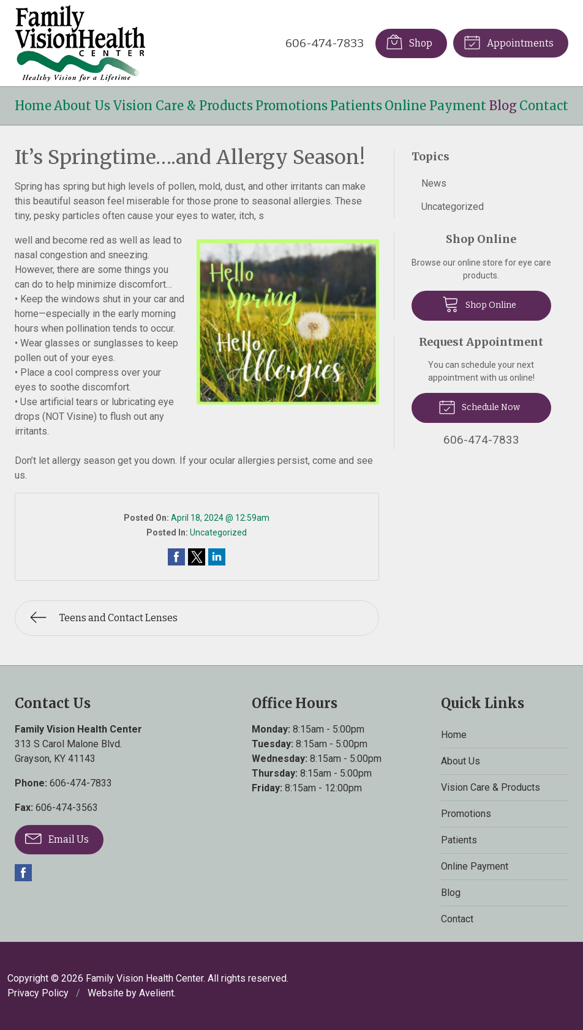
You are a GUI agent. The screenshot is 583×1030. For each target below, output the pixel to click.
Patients (356, 105)
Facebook (23, 872)
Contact (543, 105)
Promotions (291, 105)
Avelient (156, 993)
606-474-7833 (324, 43)
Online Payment (435, 105)
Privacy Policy (38, 993)
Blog (503, 105)
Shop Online (479, 303)
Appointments (509, 41)
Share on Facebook (176, 556)
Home (33, 105)
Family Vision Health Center (144, 978)
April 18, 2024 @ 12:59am (220, 518)
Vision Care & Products (183, 105)
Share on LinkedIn (216, 556)
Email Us (57, 837)
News (433, 183)
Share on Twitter (196, 556)
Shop (409, 41)
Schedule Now (479, 406)
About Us (82, 105)
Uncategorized (218, 532)
